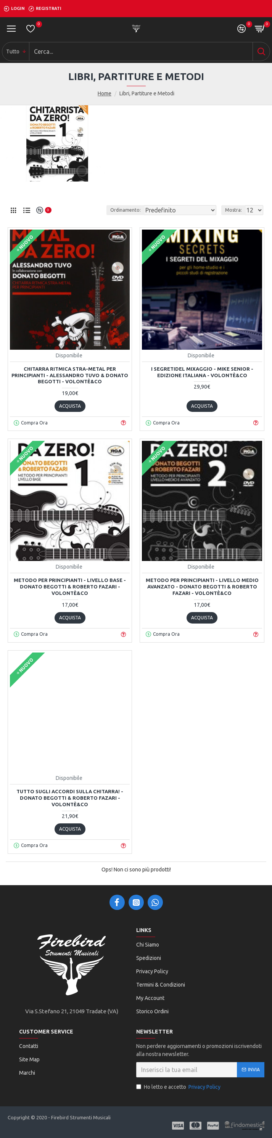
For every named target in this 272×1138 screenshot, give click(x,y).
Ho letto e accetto (179, 1087)
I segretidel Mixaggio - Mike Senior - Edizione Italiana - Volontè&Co (202, 372)
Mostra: (233, 209)
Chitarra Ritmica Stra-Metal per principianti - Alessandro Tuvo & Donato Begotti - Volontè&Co (69, 375)
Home (104, 93)
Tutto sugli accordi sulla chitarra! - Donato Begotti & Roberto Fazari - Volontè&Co (69, 798)
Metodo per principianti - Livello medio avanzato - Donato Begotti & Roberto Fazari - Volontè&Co (202, 586)
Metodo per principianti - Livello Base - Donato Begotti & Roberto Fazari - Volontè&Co (70, 586)
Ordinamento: (125, 209)
